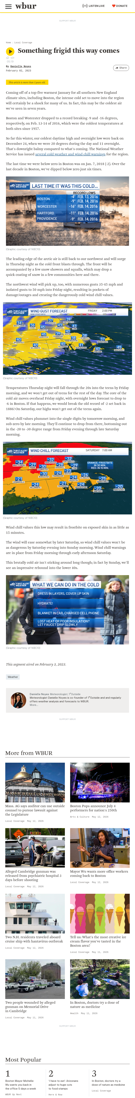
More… (34, 704)
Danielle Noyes (20, 66)
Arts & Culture (79, 817)
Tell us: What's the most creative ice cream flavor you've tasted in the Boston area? (98, 942)
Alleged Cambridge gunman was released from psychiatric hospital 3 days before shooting (33, 876)
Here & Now (55, 1094)
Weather (13, 676)
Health (74, 1013)
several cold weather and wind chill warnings (70, 154)
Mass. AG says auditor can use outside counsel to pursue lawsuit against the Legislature (35, 811)
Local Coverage (23, 43)
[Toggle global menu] (8, 7)
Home (8, 43)
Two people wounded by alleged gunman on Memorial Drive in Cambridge (30, 1007)
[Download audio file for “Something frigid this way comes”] (7, 57)
